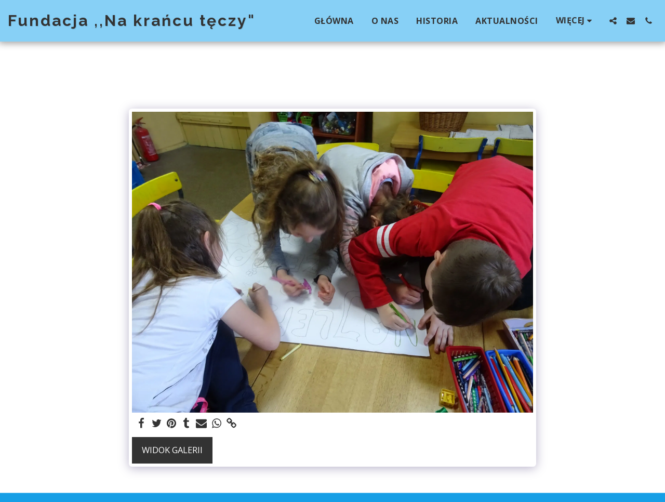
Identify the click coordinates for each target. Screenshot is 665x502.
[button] (613, 20)
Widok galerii (172, 450)
